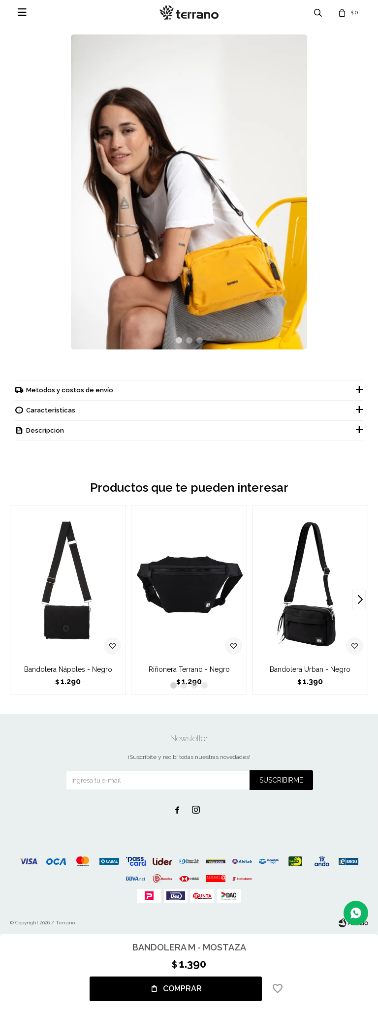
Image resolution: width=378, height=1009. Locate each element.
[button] (179, 340)
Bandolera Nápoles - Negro (68, 669)
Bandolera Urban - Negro (310, 669)
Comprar (182, 988)
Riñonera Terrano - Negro (189, 669)
